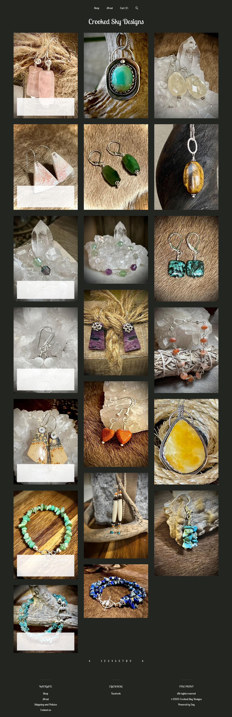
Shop (96, 8)
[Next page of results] (143, 661)
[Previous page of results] (90, 661)
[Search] (137, 8)
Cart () (124, 8)
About (110, 8)
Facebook (116, 693)
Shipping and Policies (45, 704)
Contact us (45, 710)
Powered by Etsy (186, 704)
